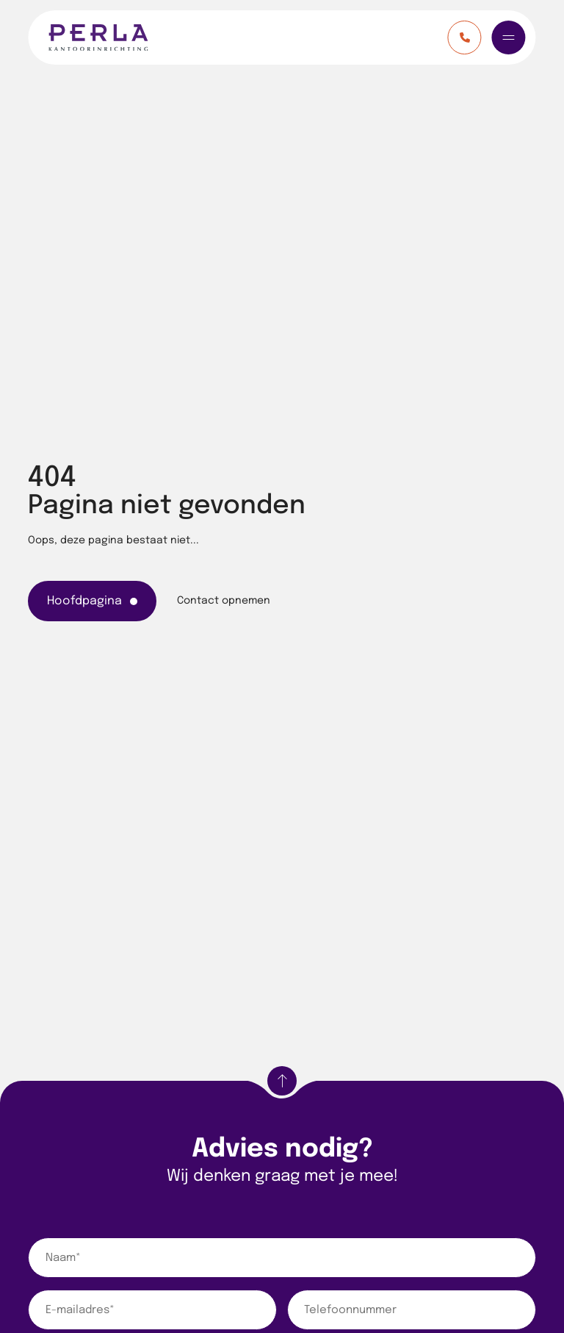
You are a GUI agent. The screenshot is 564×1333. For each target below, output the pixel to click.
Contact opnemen (223, 601)
